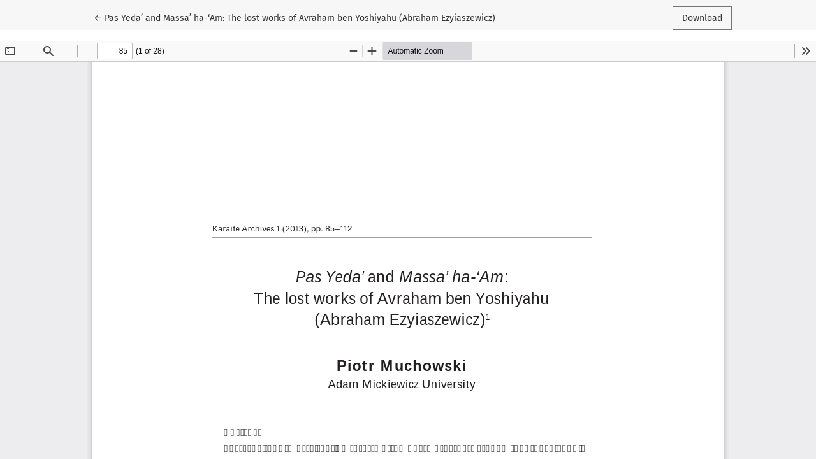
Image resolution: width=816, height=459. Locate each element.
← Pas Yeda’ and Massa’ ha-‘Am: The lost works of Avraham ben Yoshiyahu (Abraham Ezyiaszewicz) (294, 17)
